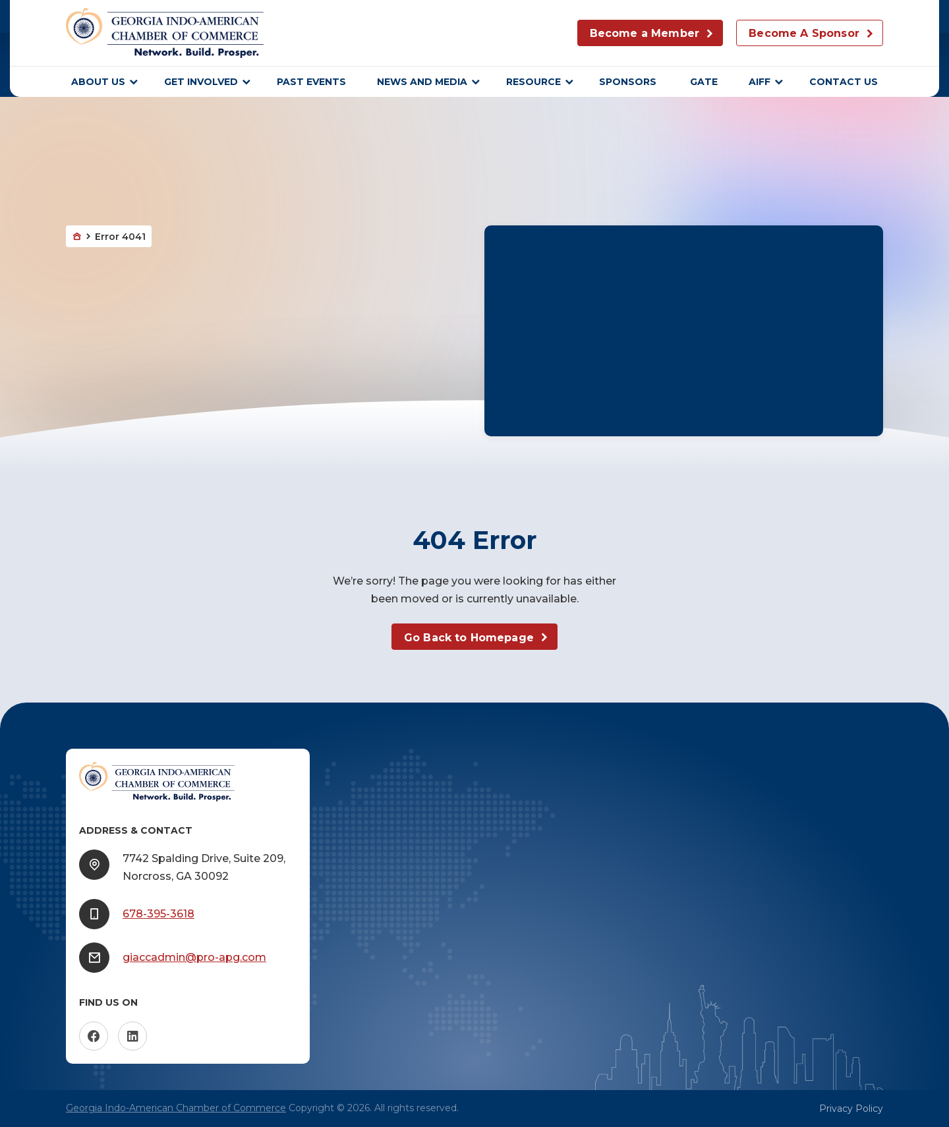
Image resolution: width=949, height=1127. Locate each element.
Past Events (311, 82)
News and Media (422, 82)
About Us (98, 82)
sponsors (629, 82)
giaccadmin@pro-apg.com (194, 957)
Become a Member (644, 33)
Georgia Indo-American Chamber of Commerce (176, 1108)
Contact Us (843, 82)
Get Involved (201, 82)
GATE (704, 82)
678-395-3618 (158, 914)
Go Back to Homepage (469, 637)
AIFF (759, 82)
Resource (533, 82)
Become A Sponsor (804, 33)
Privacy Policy (851, 1108)
